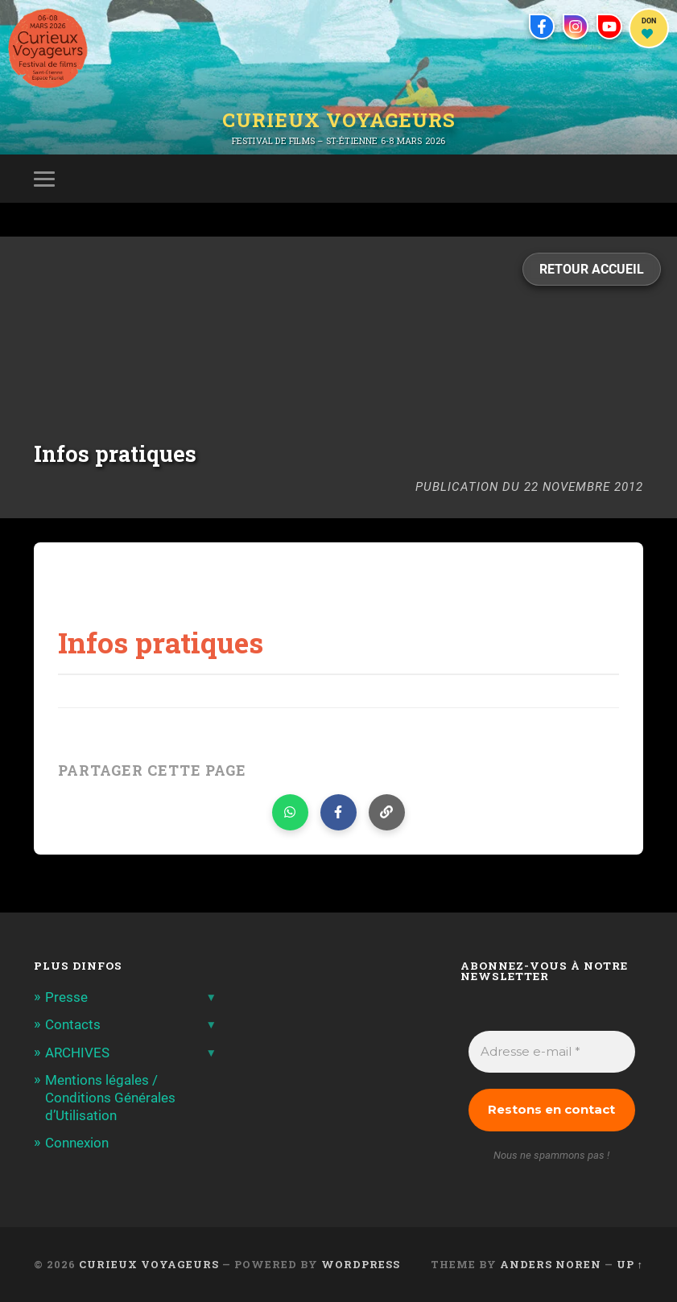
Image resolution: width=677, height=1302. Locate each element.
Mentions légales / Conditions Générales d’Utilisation (110, 1097)
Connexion (77, 1143)
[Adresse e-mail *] (552, 1052)
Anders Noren (550, 1264)
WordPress (360, 1264)
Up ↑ (630, 1264)
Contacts (73, 1024)
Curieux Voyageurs (339, 119)
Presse (66, 997)
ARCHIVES (77, 1052)
